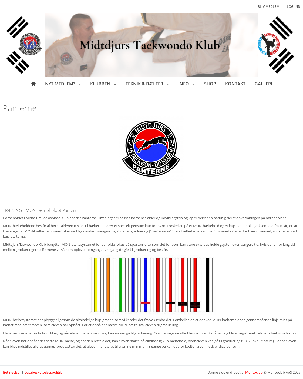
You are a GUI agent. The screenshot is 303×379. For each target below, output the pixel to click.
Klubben (101, 84)
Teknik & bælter (145, 84)
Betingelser (12, 372)
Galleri (263, 84)
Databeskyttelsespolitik (43, 372)
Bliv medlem (269, 6)
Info (184, 84)
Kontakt (235, 84)
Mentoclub (254, 372)
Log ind (293, 6)
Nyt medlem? (60, 84)
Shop (210, 84)
